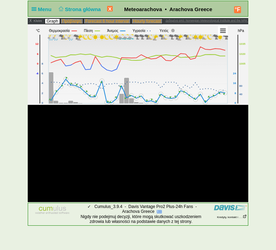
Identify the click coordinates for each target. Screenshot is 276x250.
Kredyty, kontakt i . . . (232, 217)
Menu (43, 9)
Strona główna (79, 9)
